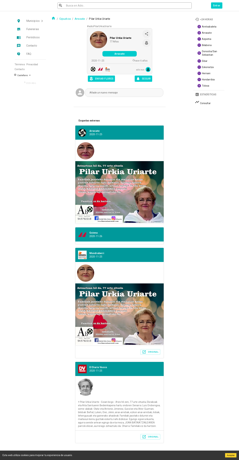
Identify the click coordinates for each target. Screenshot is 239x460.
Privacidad (32, 64)
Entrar (216, 5)
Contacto (20, 69)
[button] (30, 21)
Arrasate (80, 18)
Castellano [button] (21, 75)
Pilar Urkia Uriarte (121, 38)
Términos (20, 64)
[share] (146, 34)
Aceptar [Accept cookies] (231, 455)
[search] (76, 6)
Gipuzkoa (65, 18)
